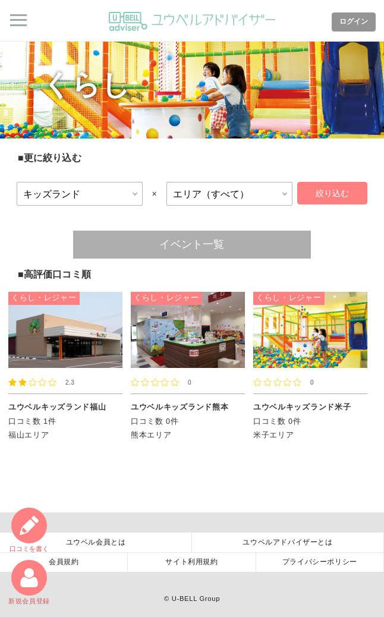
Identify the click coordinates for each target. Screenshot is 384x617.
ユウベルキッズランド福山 (57, 407)
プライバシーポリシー (319, 562)
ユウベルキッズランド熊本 (179, 407)
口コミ (29, 530)
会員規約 (63, 562)
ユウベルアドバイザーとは (287, 542)
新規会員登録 (29, 582)
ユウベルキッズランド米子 (302, 407)
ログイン (353, 21)
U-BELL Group (196, 598)
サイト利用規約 (191, 562)
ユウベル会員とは (96, 542)
